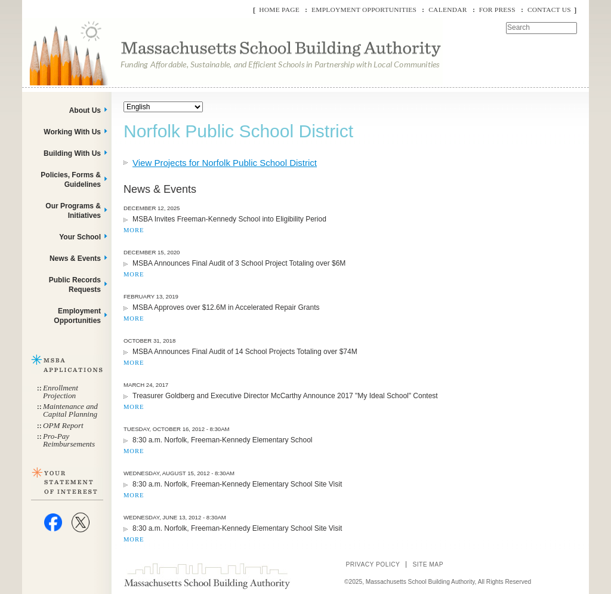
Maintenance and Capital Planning (70, 410)
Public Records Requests (75, 285)
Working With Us (72, 132)
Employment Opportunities (363, 9)
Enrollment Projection (60, 391)
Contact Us (549, 9)
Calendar (447, 9)
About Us (85, 110)
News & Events (75, 258)
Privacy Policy (372, 564)
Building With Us (72, 153)
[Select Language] (163, 106)
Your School (80, 237)
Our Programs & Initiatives (73, 211)
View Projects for (224, 163)
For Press (497, 9)
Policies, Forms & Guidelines (71, 180)
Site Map (427, 564)
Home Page (279, 9)
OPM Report (63, 425)
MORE (134, 230)
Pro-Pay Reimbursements (69, 440)
